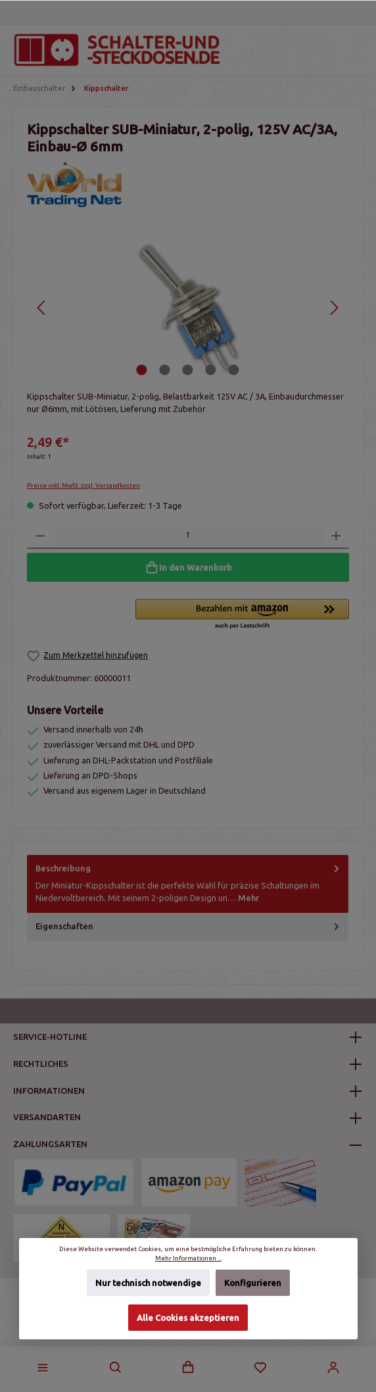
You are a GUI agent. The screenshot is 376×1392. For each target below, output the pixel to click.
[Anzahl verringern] (40, 536)
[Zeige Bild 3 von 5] (188, 370)
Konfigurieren (252, 1283)
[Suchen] (115, 1367)
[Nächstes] (334, 307)
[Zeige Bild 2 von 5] (165, 370)
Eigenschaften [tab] (188, 926)
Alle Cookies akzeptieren (188, 1317)
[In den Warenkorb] (188, 567)
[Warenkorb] (188, 1368)
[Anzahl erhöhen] (336, 536)
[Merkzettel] (260, 1367)
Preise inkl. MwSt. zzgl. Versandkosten (83, 485)
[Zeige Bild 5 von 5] (234, 370)
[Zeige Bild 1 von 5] (142, 370)
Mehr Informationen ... (187, 1258)
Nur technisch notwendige (148, 1283)
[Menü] (43, 1367)
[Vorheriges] (42, 307)
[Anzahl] (188, 536)
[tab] (187, 884)
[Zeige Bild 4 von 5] (211, 370)
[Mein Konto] (333, 1367)
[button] (242, 615)
